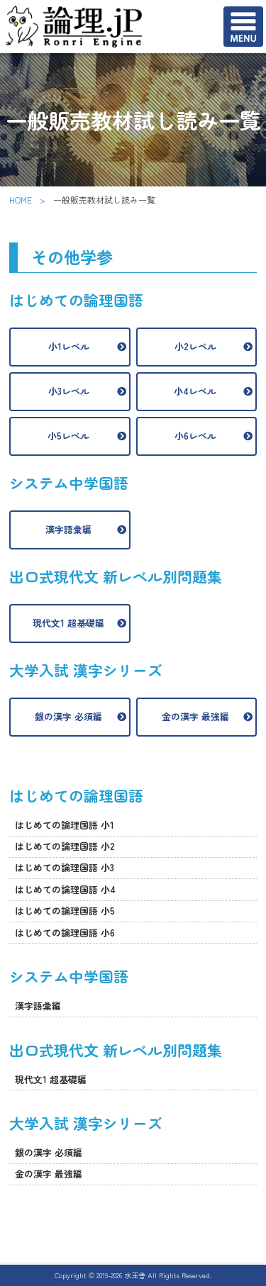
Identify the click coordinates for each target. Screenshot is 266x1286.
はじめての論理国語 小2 (65, 846)
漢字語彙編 (68, 529)
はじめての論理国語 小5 (65, 910)
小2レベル (195, 346)
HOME (20, 200)
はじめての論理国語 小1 (64, 825)
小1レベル (68, 346)
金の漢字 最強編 (195, 716)
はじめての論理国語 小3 (64, 867)
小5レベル (68, 435)
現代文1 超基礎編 (68, 623)
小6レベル (195, 435)
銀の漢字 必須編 (68, 716)
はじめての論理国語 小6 (65, 932)
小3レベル (68, 391)
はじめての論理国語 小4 (65, 889)
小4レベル (195, 391)
